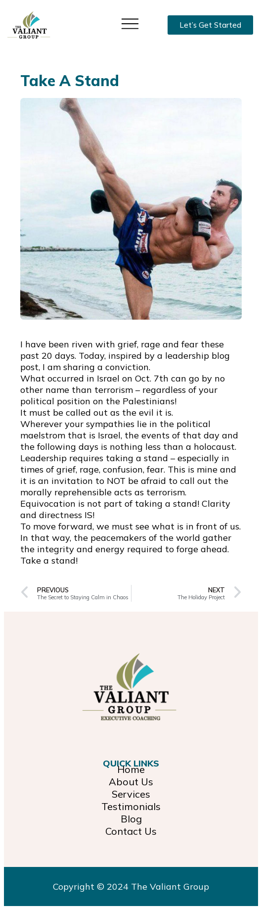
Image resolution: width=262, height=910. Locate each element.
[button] (130, 23)
